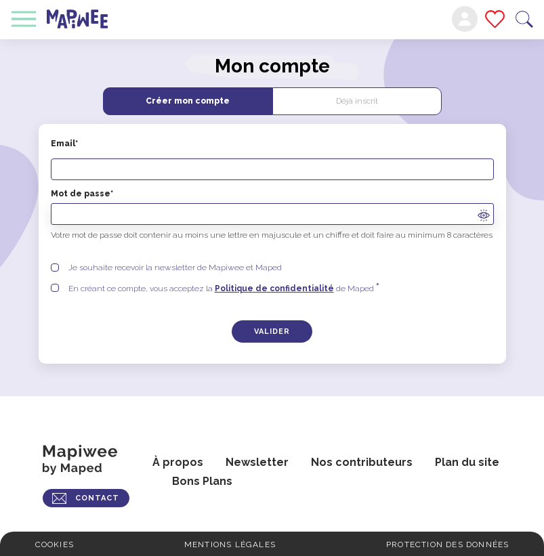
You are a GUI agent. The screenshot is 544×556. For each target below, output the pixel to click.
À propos (177, 462)
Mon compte (465, 19)
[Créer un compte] (272, 331)
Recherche (524, 19)
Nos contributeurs (362, 462)
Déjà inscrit (357, 101)
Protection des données (447, 544)
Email (272, 159)
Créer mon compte (188, 101)
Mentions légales (230, 544)
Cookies (54, 544)
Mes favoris (495, 19)
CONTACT (97, 498)
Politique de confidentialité (274, 288)
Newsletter (257, 462)
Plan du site (467, 462)
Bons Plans (202, 481)
